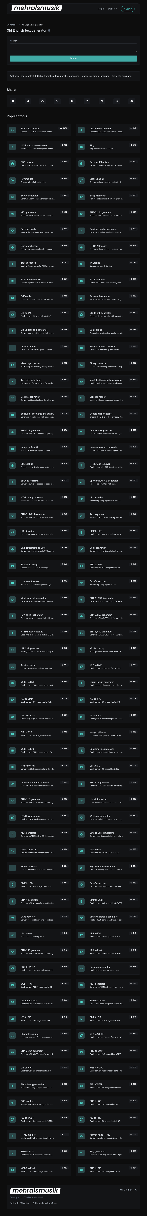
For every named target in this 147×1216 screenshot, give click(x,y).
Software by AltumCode (45, 1203)
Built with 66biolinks (20, 1203)
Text (13, 41)
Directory (112, 8)
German (126, 1189)
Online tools (12, 25)
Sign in (127, 9)
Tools (101, 8)
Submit (73, 58)
